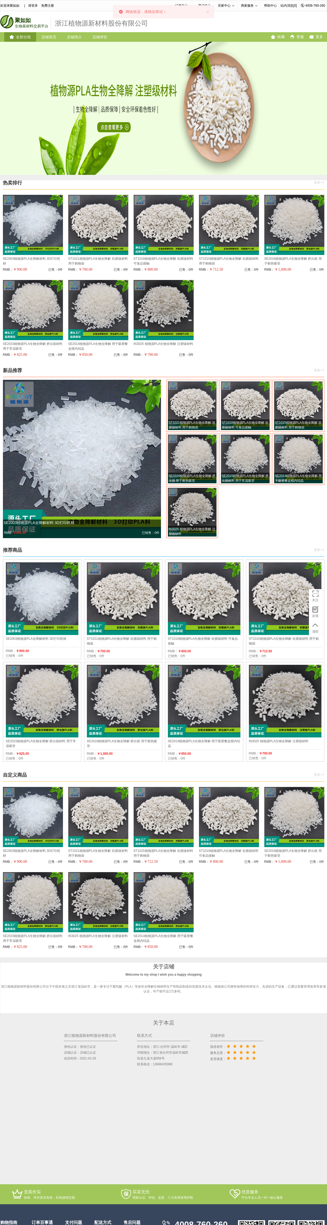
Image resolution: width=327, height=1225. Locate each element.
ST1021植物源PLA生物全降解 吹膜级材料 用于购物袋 (98, 261)
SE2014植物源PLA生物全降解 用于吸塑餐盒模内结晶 (98, 346)
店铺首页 (48, 37)
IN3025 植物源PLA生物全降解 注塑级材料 (163, 344)
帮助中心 (270, 5)
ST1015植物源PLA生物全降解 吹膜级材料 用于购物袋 (228, 261)
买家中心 (224, 5)
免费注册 (47, 5)
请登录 (33, 5)
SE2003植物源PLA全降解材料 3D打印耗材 (31, 261)
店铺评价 (99, 37)
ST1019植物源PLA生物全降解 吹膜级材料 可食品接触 (163, 261)
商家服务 (247, 5)
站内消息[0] (289, 5)
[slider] (242, 1046)
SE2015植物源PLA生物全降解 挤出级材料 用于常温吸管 (33, 346)
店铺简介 (74, 37)
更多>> (319, 182)
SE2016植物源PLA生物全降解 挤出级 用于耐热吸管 (293, 261)
